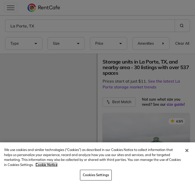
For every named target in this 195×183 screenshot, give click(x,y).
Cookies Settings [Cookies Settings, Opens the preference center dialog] (96, 175)
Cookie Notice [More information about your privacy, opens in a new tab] (46, 165)
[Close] (186, 150)
